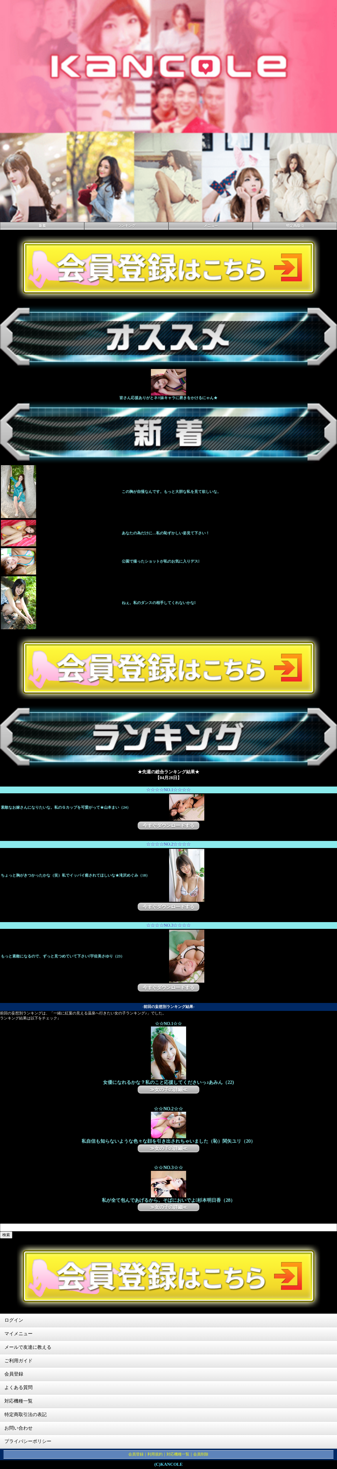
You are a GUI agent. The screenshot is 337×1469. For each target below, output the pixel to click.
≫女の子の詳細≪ (168, 1089)
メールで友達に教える (27, 1347)
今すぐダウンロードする (168, 825)
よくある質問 (18, 1387)
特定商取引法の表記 (25, 1414)
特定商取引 (295, 226)
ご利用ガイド (18, 1360)
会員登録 (13, 1373)
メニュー (211, 226)
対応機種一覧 (18, 1400)
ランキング (126, 226)
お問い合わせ (18, 1427)
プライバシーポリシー (27, 1441)
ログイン (13, 1320)
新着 (42, 226)
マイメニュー (18, 1333)
